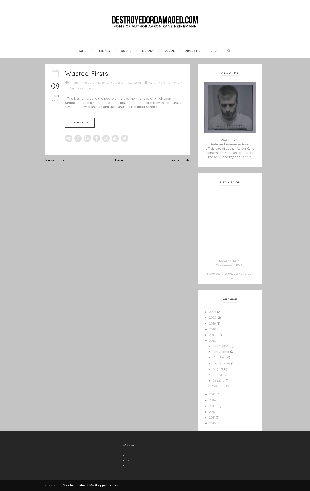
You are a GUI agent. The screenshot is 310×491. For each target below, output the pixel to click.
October (219, 357)
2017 (212, 335)
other (130, 465)
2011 (212, 417)
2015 (212, 394)
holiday (87, 82)
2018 (213, 329)
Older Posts (181, 160)
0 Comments (84, 88)
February (220, 375)
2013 (212, 406)
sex (129, 82)
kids (97, 82)
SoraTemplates (74, 485)
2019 (213, 323)
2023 (213, 312)
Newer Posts (54, 160)
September (222, 363)
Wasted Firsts (86, 73)
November (221, 351)
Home (118, 160)
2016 (212, 341)
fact (129, 455)
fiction (76, 82)
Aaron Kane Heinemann (166, 82)
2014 (213, 400)
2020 (213, 317)
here (217, 157)
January (219, 380)
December (221, 346)
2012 (212, 412)
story (137, 82)
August (218, 369)
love (105, 82)
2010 (213, 423)
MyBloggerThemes (103, 485)
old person (118, 82)
